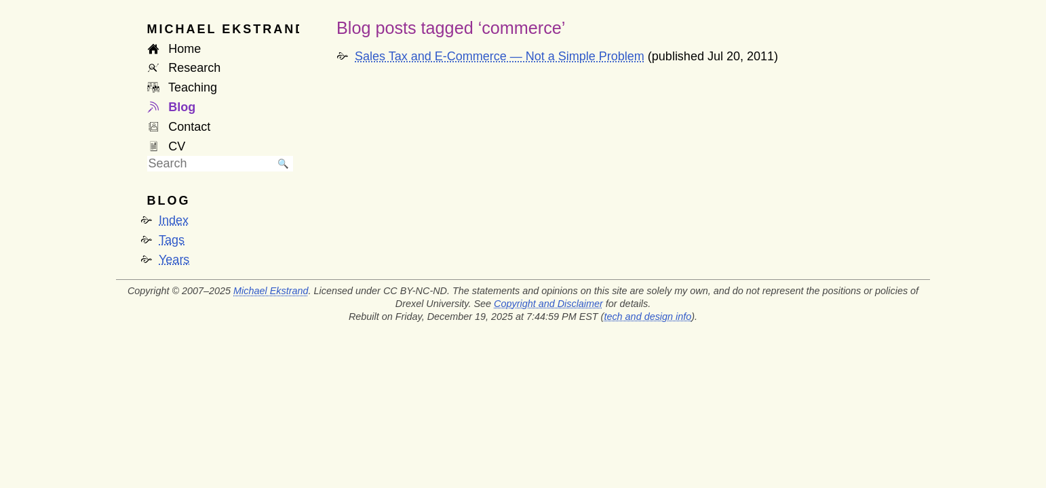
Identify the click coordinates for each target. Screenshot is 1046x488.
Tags (172, 240)
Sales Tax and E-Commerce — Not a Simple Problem (499, 56)
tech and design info (647, 316)
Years (174, 259)
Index (174, 220)
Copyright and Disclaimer (548, 303)
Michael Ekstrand (270, 290)
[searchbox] (210, 163)
